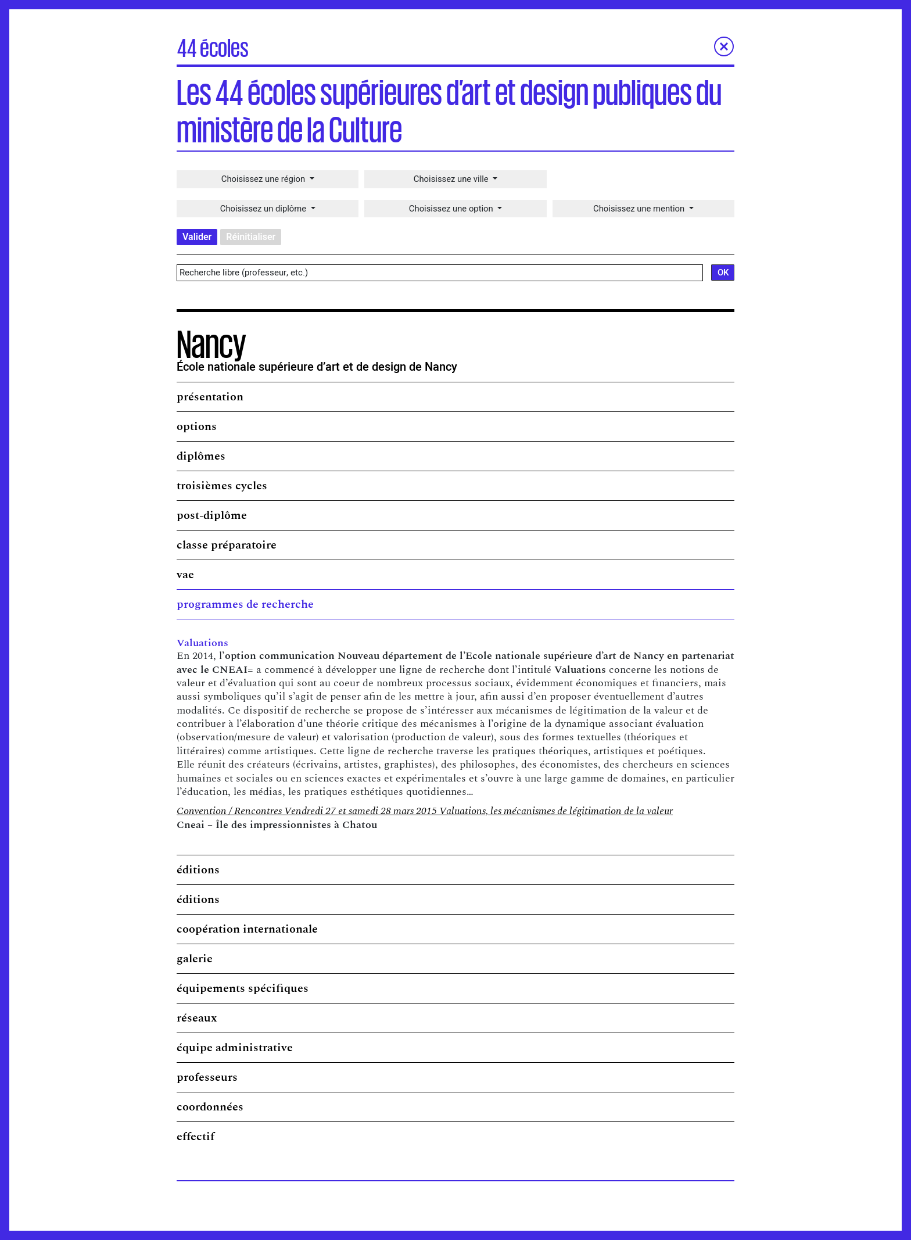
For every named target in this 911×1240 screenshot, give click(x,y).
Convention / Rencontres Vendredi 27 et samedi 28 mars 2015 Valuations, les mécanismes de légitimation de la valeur (425, 812)
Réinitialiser (250, 238)
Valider (196, 238)
